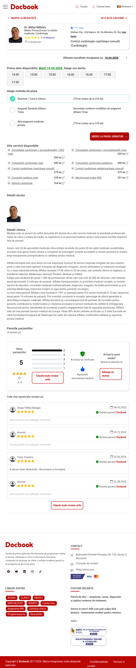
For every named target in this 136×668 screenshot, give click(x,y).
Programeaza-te (16, 614)
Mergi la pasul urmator (109, 136)
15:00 (33, 74)
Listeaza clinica (37, 608)
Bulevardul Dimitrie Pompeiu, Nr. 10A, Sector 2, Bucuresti (101, 556)
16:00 (70, 74)
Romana (126, 6)
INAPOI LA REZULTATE (22, 18)
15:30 (52, 74)
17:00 (107, 74)
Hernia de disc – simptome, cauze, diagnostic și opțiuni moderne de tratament (96, 598)
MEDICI (39, 597)
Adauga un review (108, 374)
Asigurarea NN (16, 608)
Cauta (83, 6)
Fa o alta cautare (114, 18)
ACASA (12, 597)
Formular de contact (87, 563)
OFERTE (32, 603)
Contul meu (103, 6)
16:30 (88, 74)
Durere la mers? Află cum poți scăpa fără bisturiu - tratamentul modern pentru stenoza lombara (96, 611)
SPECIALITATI (15, 603)
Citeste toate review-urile (47, 377)
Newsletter (36, 614)
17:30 (15, 82)
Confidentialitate (99, 661)
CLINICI (25, 597)
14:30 (15, 74)
